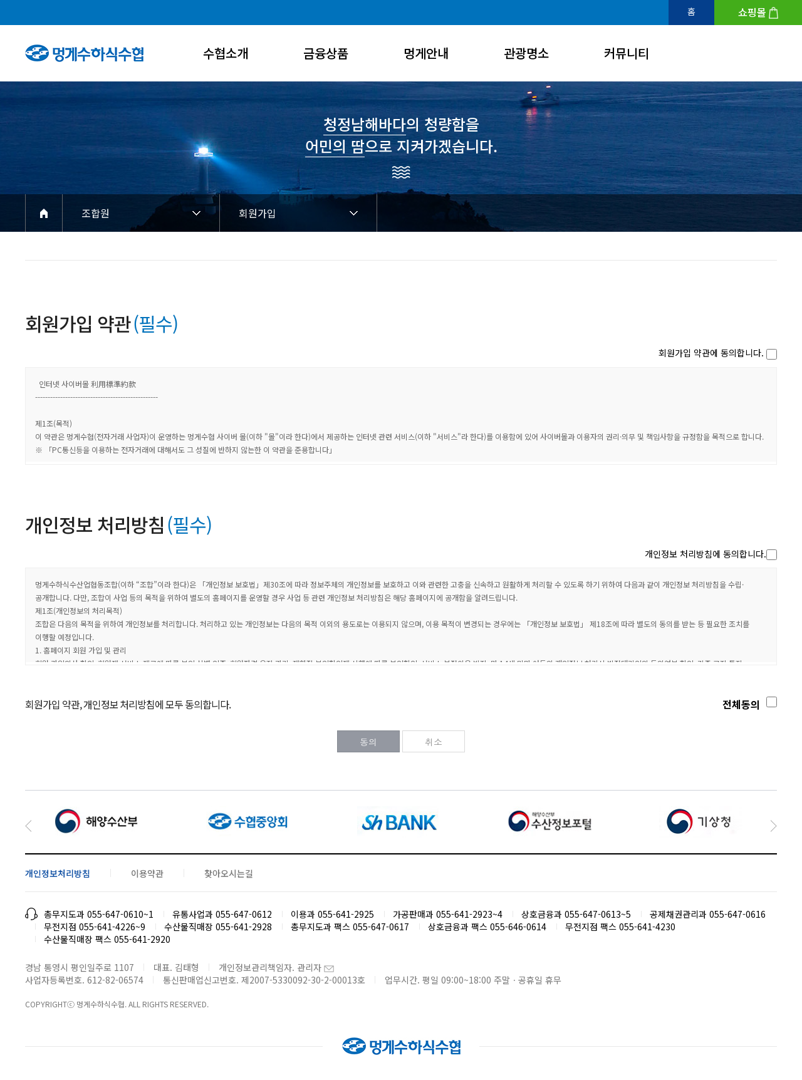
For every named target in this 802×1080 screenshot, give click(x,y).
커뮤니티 (626, 53)
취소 (433, 741)
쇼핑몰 (752, 11)
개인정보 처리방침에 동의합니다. (705, 554)
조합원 (95, 213)
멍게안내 (426, 53)
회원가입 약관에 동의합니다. (711, 352)
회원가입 (257, 213)
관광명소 (526, 53)
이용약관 (147, 873)
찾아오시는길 (228, 873)
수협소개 (225, 53)
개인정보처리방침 (57, 873)
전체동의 (741, 704)
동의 (368, 741)
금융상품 (325, 53)
